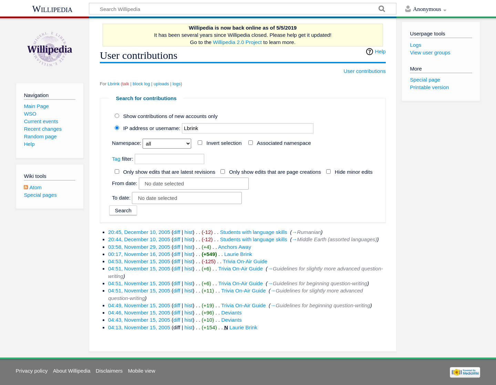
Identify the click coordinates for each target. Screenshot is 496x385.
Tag (116, 159)
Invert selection (223, 143)
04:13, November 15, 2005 (139, 327)
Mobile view (141, 371)
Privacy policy (32, 371)
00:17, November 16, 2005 (139, 254)
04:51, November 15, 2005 (139, 268)
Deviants (231, 313)
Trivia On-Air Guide (245, 261)
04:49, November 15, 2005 (139, 305)
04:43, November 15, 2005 (139, 320)
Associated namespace (284, 143)
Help (380, 51)
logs (176, 83)
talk (125, 83)
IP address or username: (151, 128)
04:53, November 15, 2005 (139, 261)
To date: (121, 198)
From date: (124, 183)
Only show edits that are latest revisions (169, 172)
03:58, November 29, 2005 (139, 247)
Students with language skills (253, 232)
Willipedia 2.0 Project (237, 42)
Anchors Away (234, 247)
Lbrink (113, 83)
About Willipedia (72, 371)
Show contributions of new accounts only (170, 116)
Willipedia (52, 9)
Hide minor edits (354, 172)
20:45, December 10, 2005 (139, 232)
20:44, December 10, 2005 (139, 239)
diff (176, 232)
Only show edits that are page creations (275, 172)
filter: (122, 159)
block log (141, 83)
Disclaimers (109, 371)
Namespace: (126, 143)
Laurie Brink (238, 254)
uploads (161, 83)
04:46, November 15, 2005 (139, 313)
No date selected (164, 183)
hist (189, 232)
